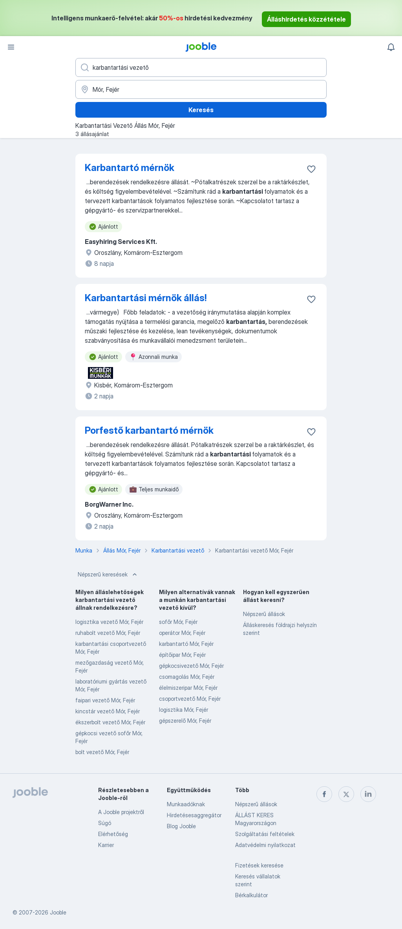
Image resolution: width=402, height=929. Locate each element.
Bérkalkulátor (251, 895)
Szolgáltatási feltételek (264, 834)
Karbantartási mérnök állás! (145, 298)
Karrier (106, 845)
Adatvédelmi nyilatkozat (265, 845)
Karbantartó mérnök (129, 167)
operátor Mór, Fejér (182, 632)
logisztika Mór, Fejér (183, 709)
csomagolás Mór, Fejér (186, 676)
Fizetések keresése (259, 865)
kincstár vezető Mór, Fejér (107, 711)
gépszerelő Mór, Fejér (185, 720)
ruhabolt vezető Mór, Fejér (107, 632)
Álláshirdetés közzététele (306, 19)
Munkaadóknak (186, 804)
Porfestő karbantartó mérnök (149, 430)
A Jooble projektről (121, 812)
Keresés (201, 110)
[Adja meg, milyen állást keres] (201, 67)
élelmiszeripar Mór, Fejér (188, 687)
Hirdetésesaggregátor (194, 815)
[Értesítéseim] (391, 47)
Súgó (104, 823)
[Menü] (11, 47)
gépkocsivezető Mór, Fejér (191, 665)
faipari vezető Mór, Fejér (105, 700)
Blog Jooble (181, 826)
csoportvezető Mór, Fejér (190, 698)
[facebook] (324, 794)
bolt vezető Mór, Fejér (102, 752)
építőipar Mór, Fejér (182, 654)
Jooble (58, 912)
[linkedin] (368, 794)
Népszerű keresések (108, 574)
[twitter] (346, 794)
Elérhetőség (113, 834)
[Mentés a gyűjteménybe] (311, 169)
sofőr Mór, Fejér (178, 621)
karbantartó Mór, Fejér (186, 643)
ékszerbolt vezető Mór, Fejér (110, 722)
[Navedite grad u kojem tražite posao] (201, 89)
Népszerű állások (264, 614)
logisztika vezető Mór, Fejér (109, 621)
